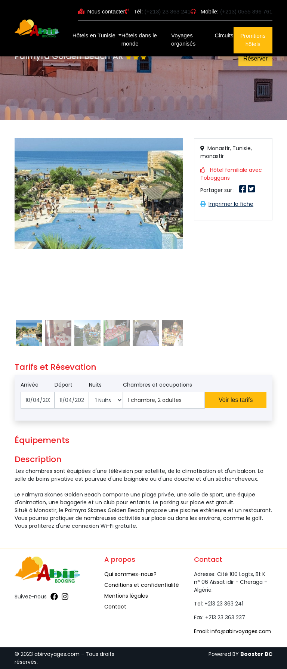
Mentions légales (126, 596)
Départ (63, 384)
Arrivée (29, 384)
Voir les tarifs (236, 400)
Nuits (95, 384)
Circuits (224, 35)
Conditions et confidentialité (141, 585)
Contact (115, 606)
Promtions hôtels (253, 39)
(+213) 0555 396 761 (246, 11)
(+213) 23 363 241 (168, 11)
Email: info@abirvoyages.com (232, 631)
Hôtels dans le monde (139, 39)
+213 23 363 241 (223, 603)
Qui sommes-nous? (130, 574)
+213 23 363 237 (225, 617)
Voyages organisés (183, 39)
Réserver (255, 58)
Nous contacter (101, 11)
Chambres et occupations (157, 384)
